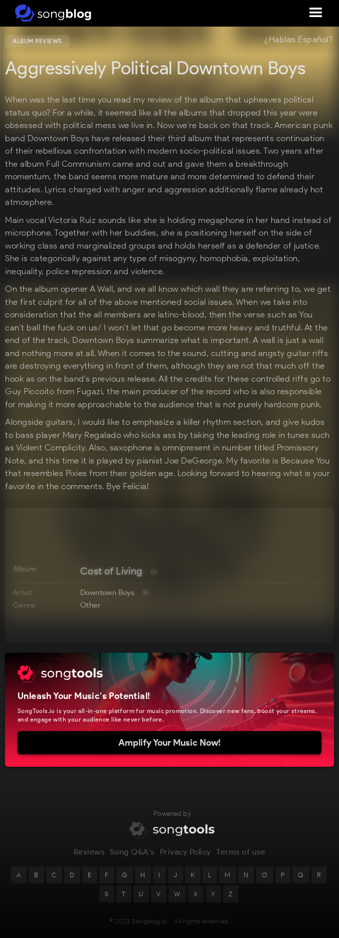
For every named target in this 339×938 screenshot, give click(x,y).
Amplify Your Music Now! (169, 742)
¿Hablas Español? (298, 39)
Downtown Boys (107, 592)
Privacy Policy (185, 856)
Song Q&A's (132, 856)
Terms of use (240, 856)
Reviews (89, 856)
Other (90, 605)
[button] (316, 13)
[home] (51, 13)
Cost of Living (111, 571)
